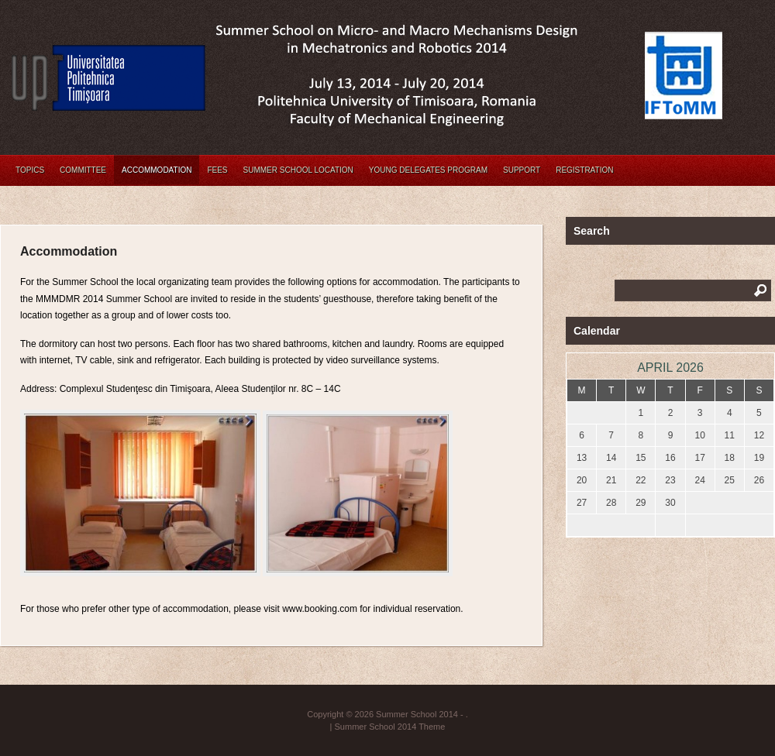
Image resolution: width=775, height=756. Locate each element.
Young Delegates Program (428, 170)
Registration (584, 170)
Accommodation (156, 170)
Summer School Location (298, 170)
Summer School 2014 (417, 714)
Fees (217, 170)
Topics (30, 170)
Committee (83, 170)
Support (521, 170)
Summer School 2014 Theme (390, 726)
